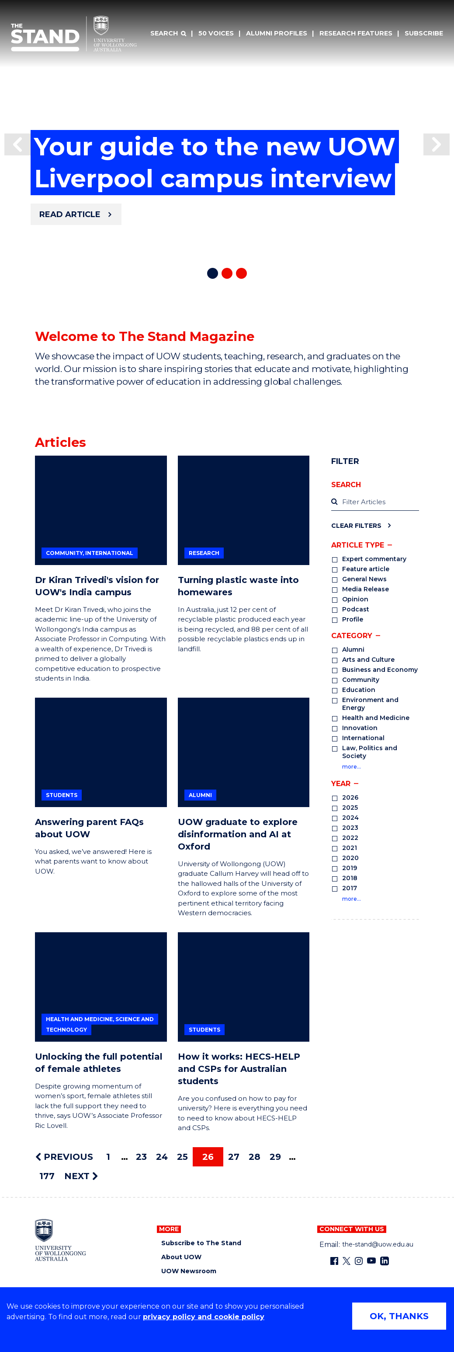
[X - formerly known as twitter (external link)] (346, 1261)
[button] (17, 144)
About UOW (181, 1257)
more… (351, 766)
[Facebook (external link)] (334, 1261)
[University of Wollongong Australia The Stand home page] (74, 34)
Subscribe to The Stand (201, 1243)
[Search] (168, 34)
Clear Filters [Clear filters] (356, 525)
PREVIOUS (64, 1157)
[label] (375, 502)
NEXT (81, 1176)
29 (275, 1157)
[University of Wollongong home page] (60, 1240)
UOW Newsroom (188, 1271)
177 (47, 1176)
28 (254, 1157)
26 (208, 1157)
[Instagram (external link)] (359, 1261)
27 (233, 1157)
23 (141, 1157)
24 (162, 1157)
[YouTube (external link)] (371, 1261)
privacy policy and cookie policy (203, 1317)
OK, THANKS (399, 1316)
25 (182, 1157)
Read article (70, 214)
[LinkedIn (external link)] (384, 1261)
